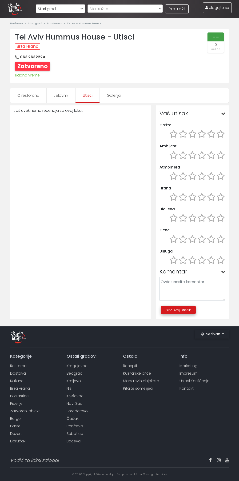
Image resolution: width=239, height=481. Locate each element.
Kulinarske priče (137, 373)
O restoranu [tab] (28, 95)
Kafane (17, 381)
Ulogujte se (217, 7)
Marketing (188, 366)
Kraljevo (74, 381)
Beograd (75, 373)
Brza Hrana (54, 23)
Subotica (75, 433)
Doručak (17, 441)
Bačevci (74, 441)
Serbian (211, 334)
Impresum (188, 373)
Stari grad (35, 23)
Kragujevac (77, 366)
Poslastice (19, 396)
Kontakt (186, 388)
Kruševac (75, 396)
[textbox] (125, 9)
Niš (69, 388)
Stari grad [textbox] (47, 9)
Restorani (18, 366)
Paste (15, 426)
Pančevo (75, 426)
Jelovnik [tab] (61, 95)
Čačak (73, 418)
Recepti (130, 366)
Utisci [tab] (87, 95)
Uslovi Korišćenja (194, 381)
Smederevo (77, 411)
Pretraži (177, 9)
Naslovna (17, 23)
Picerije (16, 403)
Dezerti (16, 433)
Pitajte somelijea (138, 388)
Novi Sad (75, 403)
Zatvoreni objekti (25, 411)
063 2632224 (32, 57)
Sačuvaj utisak (178, 310)
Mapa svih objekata (141, 381)
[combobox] (60, 8)
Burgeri (16, 418)
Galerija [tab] (114, 95)
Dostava (18, 373)
